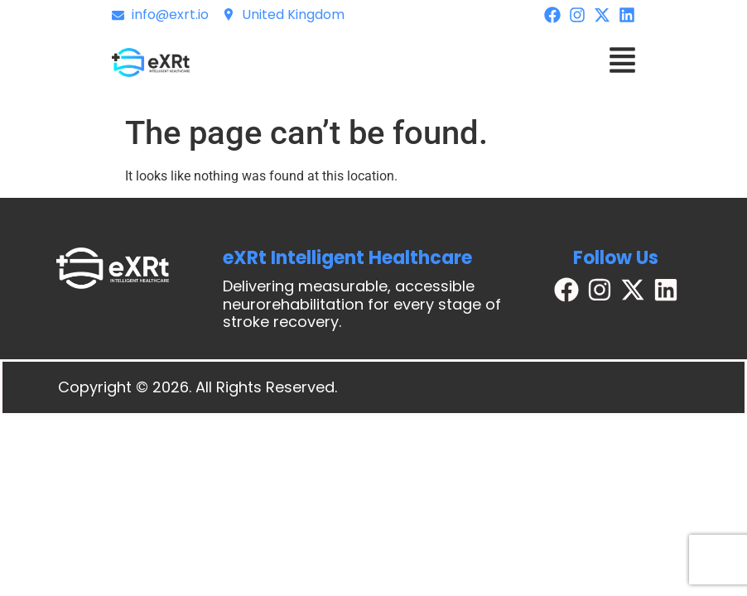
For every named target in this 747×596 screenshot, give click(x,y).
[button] (623, 63)
